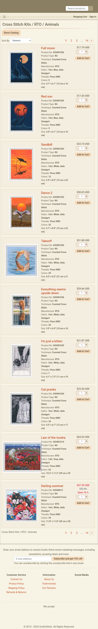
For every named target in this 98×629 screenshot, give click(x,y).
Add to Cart (83, 58)
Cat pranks (48, 389)
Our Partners (49, 588)
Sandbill (46, 144)
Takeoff (46, 241)
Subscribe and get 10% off (68, 558)
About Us (49, 579)
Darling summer (52, 486)
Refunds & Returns (16, 592)
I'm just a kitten (51, 341)
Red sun (46, 96)
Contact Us (16, 579)
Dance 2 (46, 193)
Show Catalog (11, 32)
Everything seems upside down (53, 291)
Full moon (48, 48)
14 (86, 40)
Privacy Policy (16, 583)
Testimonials (49, 583)
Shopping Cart (80, 16)
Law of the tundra (53, 437)
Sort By (5, 40)
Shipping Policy (16, 588)
